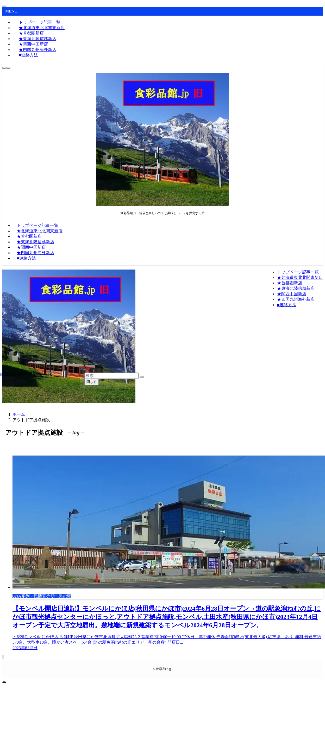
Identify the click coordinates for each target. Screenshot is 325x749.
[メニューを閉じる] (4, 6)
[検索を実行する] (142, 377)
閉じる (91, 382)
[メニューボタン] (8, 68)
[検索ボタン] (4, 68)
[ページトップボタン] (4, 682)
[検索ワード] (111, 376)
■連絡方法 (28, 55)
